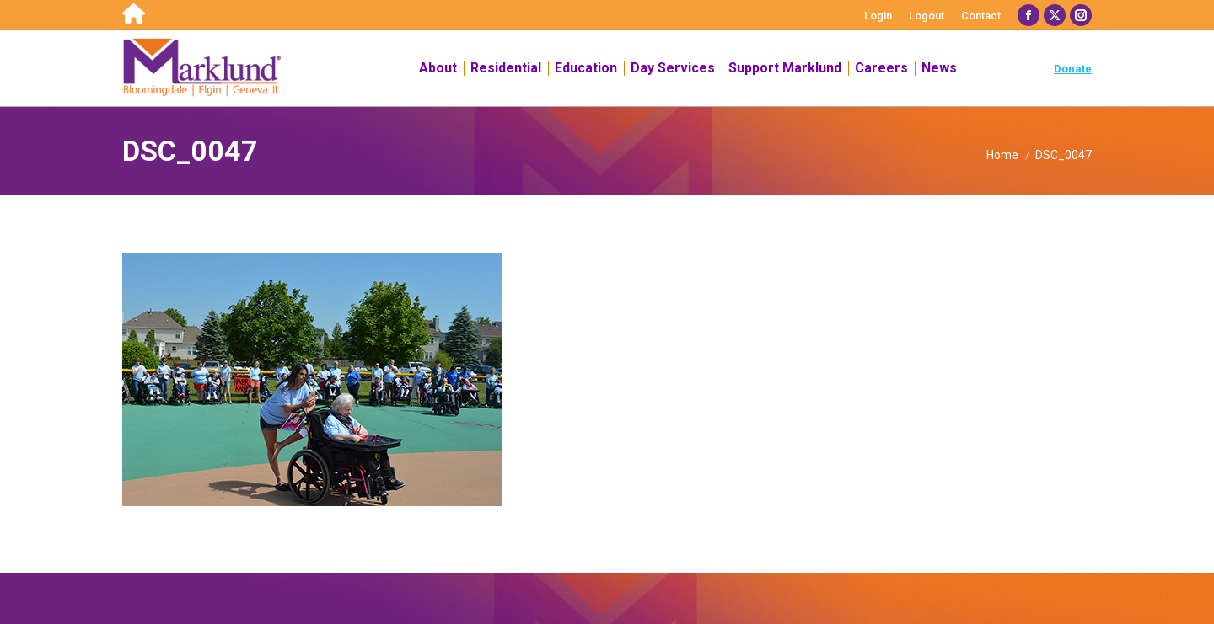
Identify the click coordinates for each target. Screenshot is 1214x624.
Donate (1073, 68)
